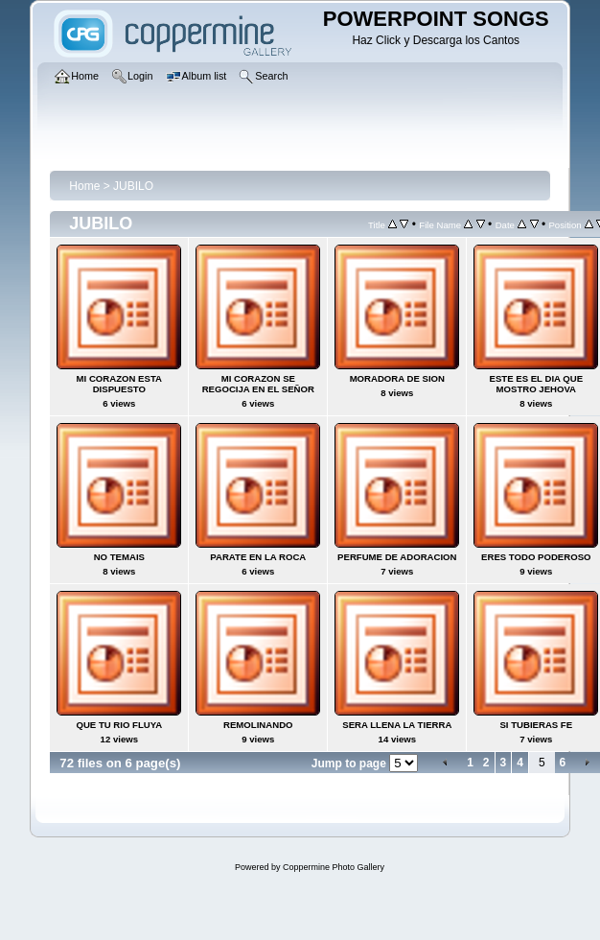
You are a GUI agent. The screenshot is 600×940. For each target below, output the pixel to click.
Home (84, 186)
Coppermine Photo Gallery (333, 867)
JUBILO (133, 186)
